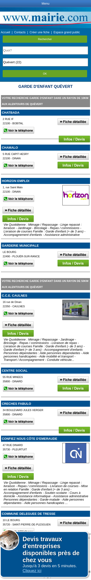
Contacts (19, 32)
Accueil (5, 32)
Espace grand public (66, 32)
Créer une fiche (40, 32)
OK (45, 73)
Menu (45, 3)
